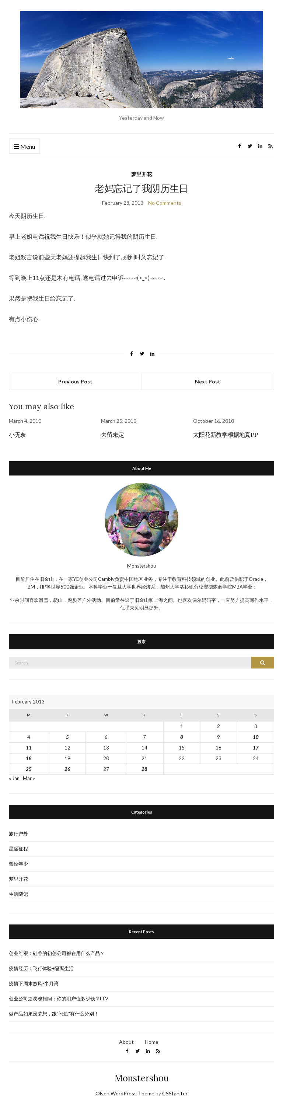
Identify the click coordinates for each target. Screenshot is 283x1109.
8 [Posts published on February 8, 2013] (181, 737)
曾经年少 (18, 864)
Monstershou (142, 1078)
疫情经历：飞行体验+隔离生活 (41, 968)
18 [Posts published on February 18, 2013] (29, 758)
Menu (24, 147)
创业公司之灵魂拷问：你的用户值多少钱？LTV (58, 998)
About (126, 1042)
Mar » (29, 778)
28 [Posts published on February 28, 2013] (144, 769)
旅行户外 (18, 833)
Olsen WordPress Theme (124, 1093)
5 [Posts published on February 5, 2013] (67, 737)
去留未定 (112, 434)
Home (151, 1042)
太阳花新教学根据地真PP (225, 434)
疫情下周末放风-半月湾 (34, 983)
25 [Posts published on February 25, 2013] (29, 769)
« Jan (14, 778)
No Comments (164, 203)
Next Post (207, 381)
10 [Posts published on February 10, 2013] (256, 737)
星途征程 (18, 849)
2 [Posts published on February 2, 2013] (218, 726)
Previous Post (75, 381)
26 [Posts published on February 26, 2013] (67, 769)
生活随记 (18, 894)
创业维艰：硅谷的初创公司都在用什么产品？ (57, 953)
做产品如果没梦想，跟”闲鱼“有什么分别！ (54, 1014)
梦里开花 (141, 174)
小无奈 (17, 434)
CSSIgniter (175, 1093)
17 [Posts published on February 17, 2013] (256, 748)
